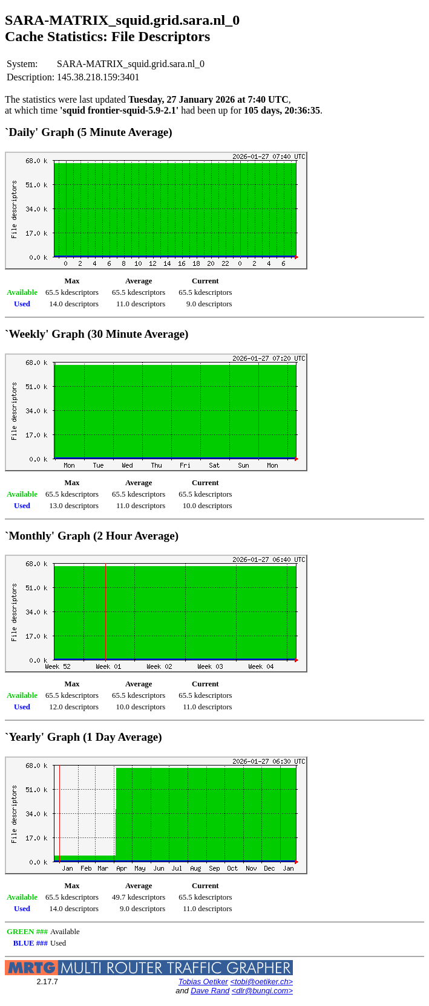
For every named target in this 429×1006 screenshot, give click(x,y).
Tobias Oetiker (203, 981)
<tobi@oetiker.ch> (261, 981)
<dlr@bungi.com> (262, 990)
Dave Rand (210, 990)
